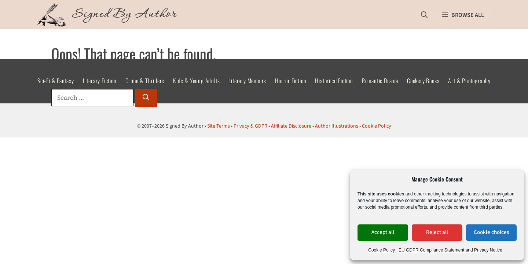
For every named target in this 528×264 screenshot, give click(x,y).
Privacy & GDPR (250, 126)
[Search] (146, 98)
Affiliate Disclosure (291, 126)
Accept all (382, 232)
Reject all (437, 232)
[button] (424, 15)
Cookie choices (491, 232)
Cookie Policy (381, 250)
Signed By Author (124, 14)
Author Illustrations (336, 126)
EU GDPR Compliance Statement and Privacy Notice (450, 250)
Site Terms (218, 126)
